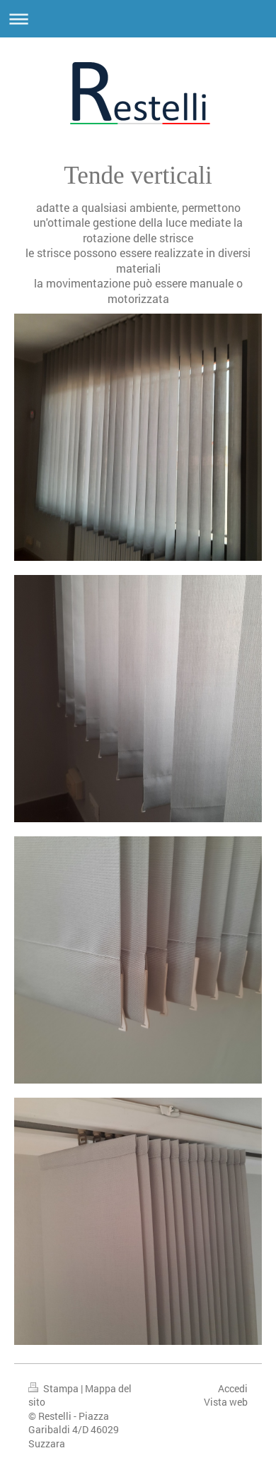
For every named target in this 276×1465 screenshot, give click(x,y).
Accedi (233, 1388)
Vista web (226, 1401)
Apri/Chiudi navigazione (138, 19)
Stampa (54, 1388)
